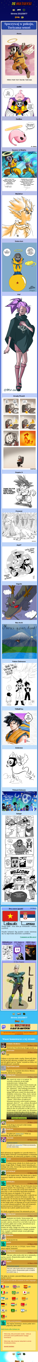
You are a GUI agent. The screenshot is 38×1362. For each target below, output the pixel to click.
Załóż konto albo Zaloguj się (10, 1326)
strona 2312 (19, 1131)
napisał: (12, 1140)
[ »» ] (22, 17)
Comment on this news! (28, 937)
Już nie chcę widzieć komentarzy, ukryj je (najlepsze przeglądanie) (19, 1030)
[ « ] (19, 10)
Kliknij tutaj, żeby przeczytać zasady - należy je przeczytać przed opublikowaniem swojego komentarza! (17, 1333)
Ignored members (9, 1344)
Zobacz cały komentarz (19, 1115)
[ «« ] (13, 10)
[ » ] (17, 17)
